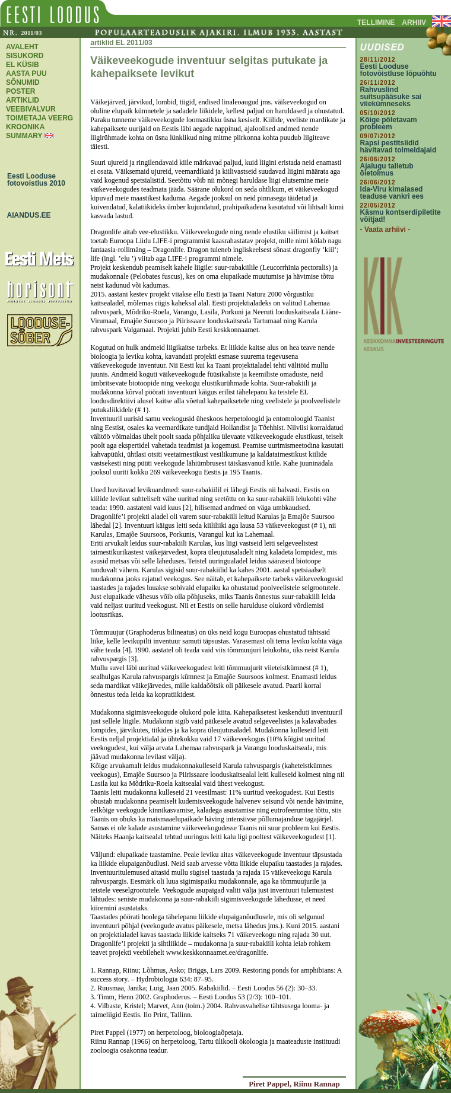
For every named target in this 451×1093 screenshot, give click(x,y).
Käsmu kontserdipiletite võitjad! (400, 216)
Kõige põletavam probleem (388, 123)
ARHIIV (414, 22)
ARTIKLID (22, 100)
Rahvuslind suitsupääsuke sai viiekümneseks (390, 96)
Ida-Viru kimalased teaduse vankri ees (392, 192)
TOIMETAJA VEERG (39, 118)
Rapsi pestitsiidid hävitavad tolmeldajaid (398, 146)
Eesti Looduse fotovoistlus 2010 (33, 179)
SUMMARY (24, 136)
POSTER (20, 91)
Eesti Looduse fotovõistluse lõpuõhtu (398, 70)
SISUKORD (24, 56)
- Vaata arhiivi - (385, 229)
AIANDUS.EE (26, 215)
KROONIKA (25, 127)
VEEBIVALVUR (31, 109)
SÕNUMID (23, 82)
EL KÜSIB (22, 64)
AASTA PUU (26, 73)
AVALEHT (22, 47)
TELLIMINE (376, 22)
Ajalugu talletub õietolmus (387, 169)
